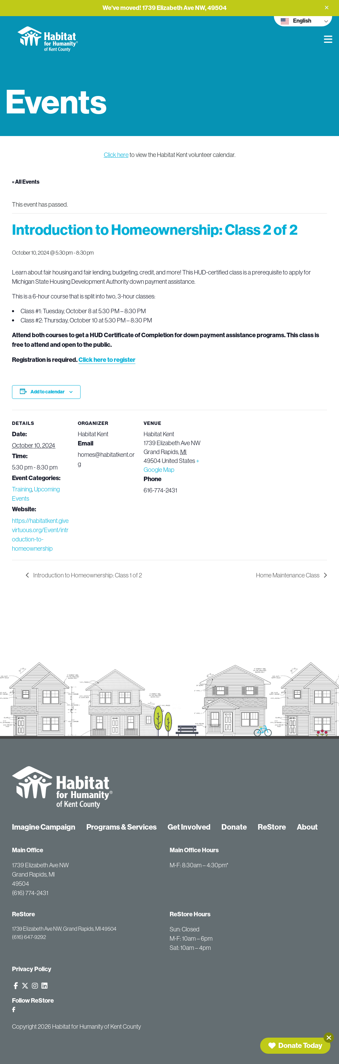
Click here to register (106, 360)
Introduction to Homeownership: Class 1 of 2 (87, 575)
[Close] (329, 1037)
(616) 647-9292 (29, 936)
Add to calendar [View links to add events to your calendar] (47, 392)
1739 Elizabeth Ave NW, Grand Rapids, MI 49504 (64, 928)
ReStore (272, 827)
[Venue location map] (245, 457)
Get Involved (189, 827)
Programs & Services (121, 827)
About (307, 827)
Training (22, 489)
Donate (234, 827)
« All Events (25, 182)
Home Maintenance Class (288, 575)
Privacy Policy (31, 969)
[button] (327, 7)
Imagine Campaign (43, 827)
